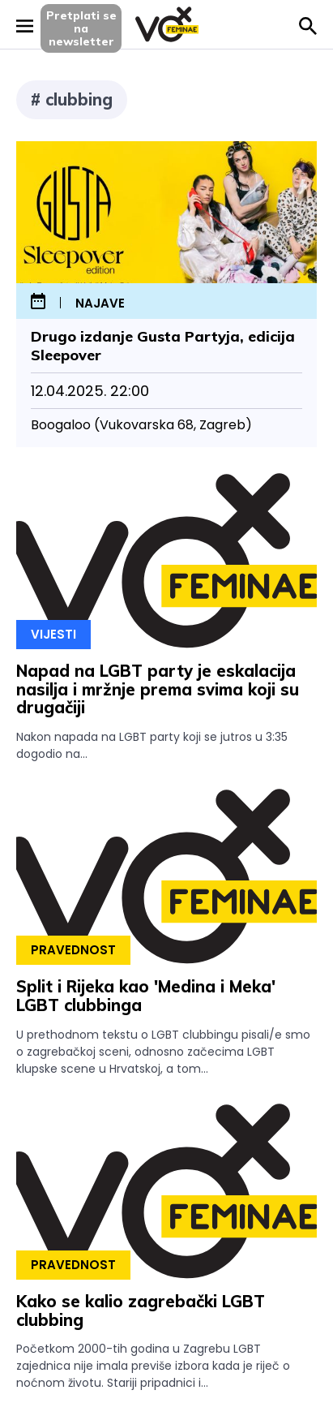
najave (100, 304)
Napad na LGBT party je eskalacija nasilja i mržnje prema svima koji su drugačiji (157, 689)
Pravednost (73, 949)
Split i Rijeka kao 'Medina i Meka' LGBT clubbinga (145, 995)
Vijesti (53, 634)
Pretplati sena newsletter (81, 28)
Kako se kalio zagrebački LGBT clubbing (140, 1310)
